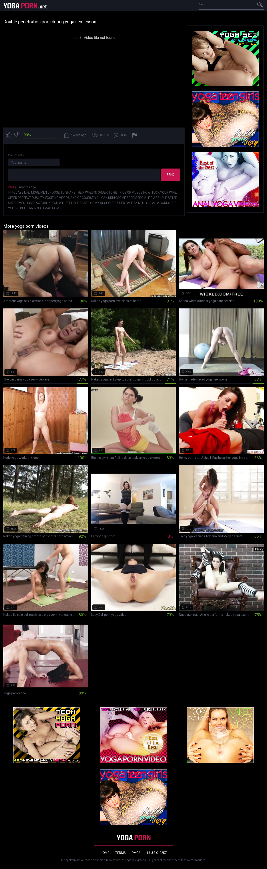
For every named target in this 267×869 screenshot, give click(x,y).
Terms (120, 853)
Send (170, 175)
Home (105, 853)
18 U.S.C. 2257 (157, 853)
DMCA (136, 853)
